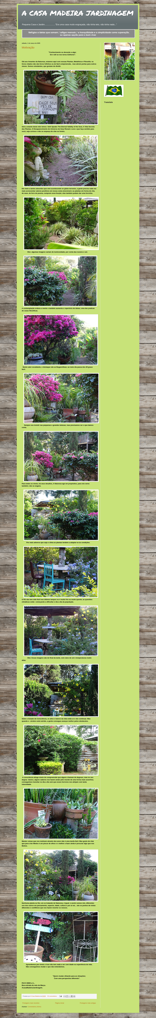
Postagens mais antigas (88, 1003)
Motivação (28, 47)
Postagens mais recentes (30, 1003)
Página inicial (59, 1003)
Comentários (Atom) (34, 1007)
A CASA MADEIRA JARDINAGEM (78, 13)
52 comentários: (52, 996)
